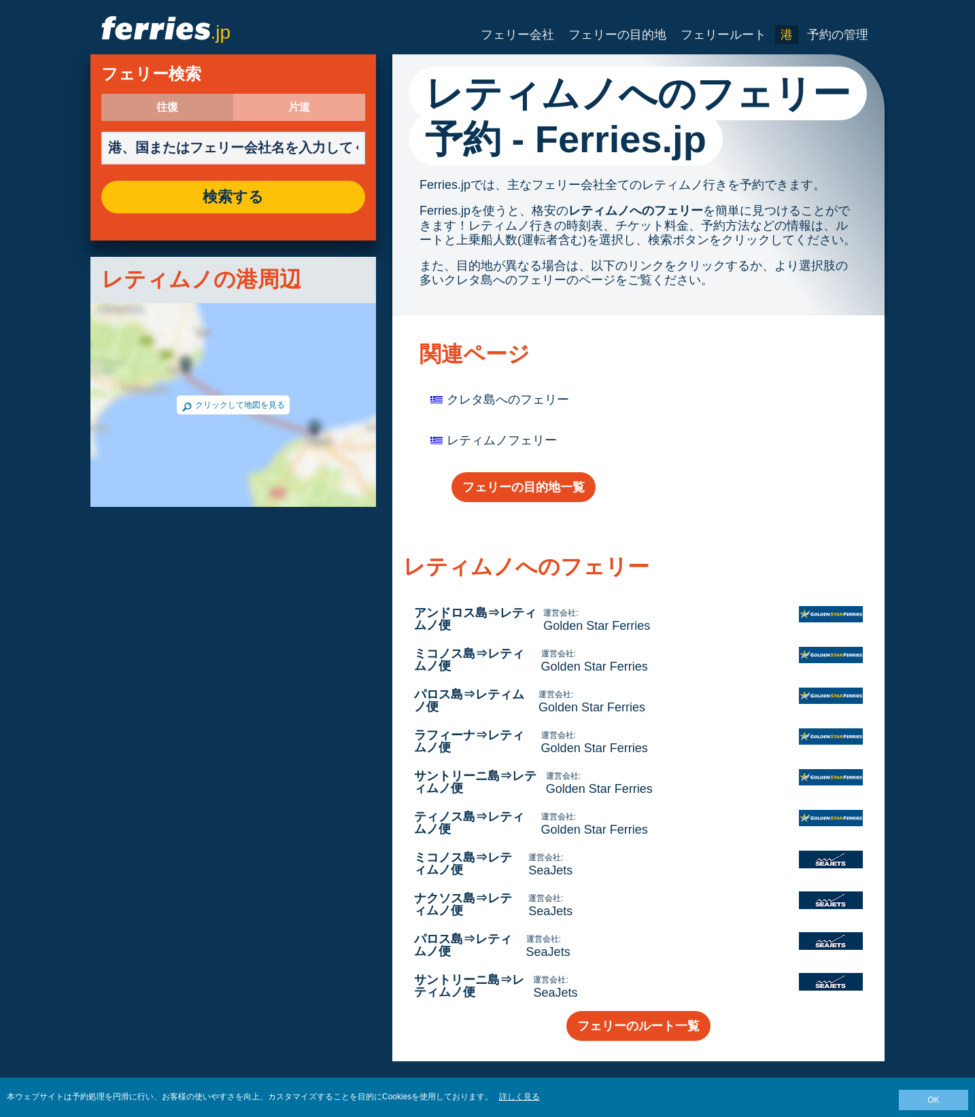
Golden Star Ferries (596, 626)
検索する (233, 197)
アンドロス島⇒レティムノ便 (475, 619)
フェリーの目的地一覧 (523, 487)
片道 (299, 107)
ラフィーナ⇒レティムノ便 (469, 741)
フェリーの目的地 (617, 34)
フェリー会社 (517, 34)
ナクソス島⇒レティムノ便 (463, 904)
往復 (167, 107)
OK (933, 1100)
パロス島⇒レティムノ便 (469, 700)
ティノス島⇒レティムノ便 (469, 823)
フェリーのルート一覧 (638, 1026)
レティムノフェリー (502, 440)
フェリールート (723, 34)
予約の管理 (837, 34)
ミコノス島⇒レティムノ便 (469, 660)
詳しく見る (519, 1096)
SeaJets (550, 870)
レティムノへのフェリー (635, 210)
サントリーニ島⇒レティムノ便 (475, 782)
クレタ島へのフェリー (508, 399)
